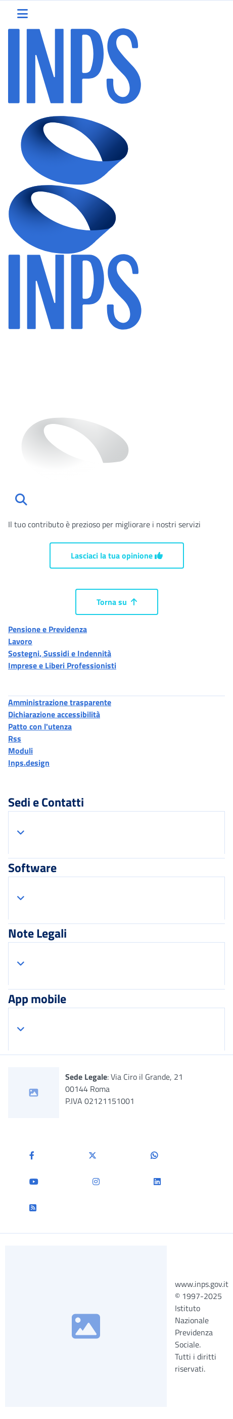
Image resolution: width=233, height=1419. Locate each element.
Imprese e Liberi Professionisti (62, 665)
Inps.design (29, 763)
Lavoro (20, 641)
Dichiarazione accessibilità (54, 714)
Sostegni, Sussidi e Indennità (59, 653)
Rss (14, 738)
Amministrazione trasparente (59, 702)
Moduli (20, 751)
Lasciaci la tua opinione (117, 555)
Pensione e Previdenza (47, 629)
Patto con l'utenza (40, 726)
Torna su (117, 602)
